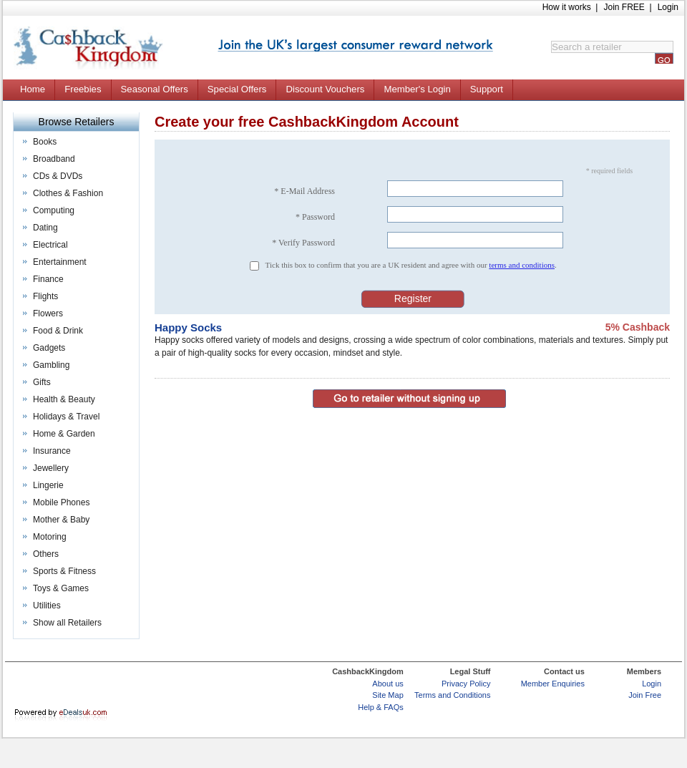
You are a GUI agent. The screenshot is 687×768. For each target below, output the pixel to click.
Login (668, 7)
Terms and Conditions (452, 695)
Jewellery (51, 468)
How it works (566, 7)
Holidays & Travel (66, 417)
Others (46, 554)
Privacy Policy (466, 683)
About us (387, 683)
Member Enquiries (553, 683)
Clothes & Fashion (68, 193)
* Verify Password (303, 243)
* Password (315, 217)
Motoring (50, 537)
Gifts (42, 382)
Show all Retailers (67, 623)
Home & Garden (64, 434)
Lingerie (48, 485)
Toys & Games (61, 588)
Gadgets (49, 348)
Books (45, 142)
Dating (45, 228)
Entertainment (60, 262)
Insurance (52, 451)
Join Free (644, 695)
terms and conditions (522, 265)
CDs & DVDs (57, 176)
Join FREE (623, 7)
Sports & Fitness (64, 571)
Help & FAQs (381, 707)
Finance (48, 279)
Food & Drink (58, 331)
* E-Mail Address (304, 191)
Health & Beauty (64, 399)
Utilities (47, 606)
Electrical (50, 245)
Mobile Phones (61, 502)
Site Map (387, 695)
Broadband (54, 159)
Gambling (51, 365)
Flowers (48, 313)
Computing (53, 210)
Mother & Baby (61, 520)
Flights (45, 296)
